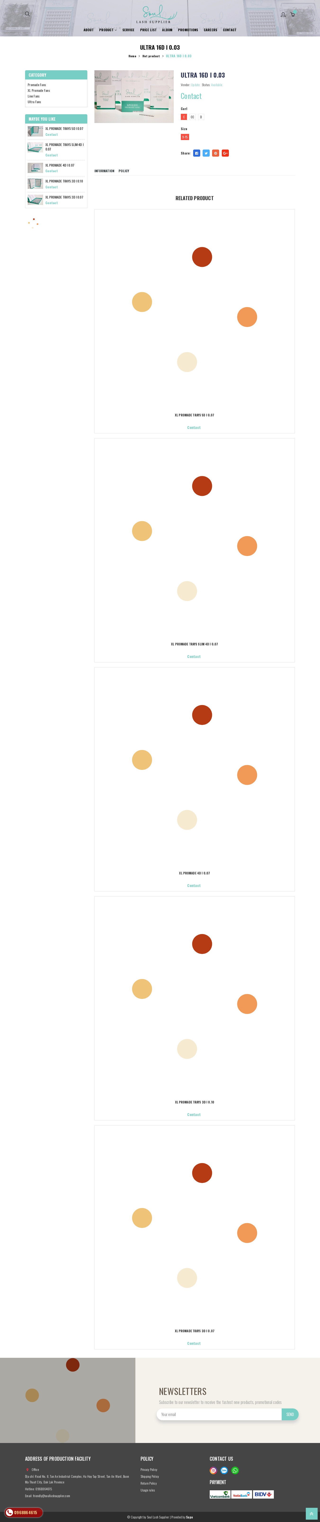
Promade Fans (37, 84)
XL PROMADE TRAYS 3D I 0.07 (194, 1331)
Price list (148, 29)
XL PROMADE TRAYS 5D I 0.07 (194, 415)
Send (290, 1414)
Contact (230, 29)
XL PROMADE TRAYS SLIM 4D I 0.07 (194, 644)
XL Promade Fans (39, 90)
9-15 (185, 137)
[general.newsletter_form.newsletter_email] (228, 1414)
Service (128, 29)
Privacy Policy (149, 1469)
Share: (186, 152)
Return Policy (149, 1483)
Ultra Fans (34, 101)
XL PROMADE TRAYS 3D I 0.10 (195, 1102)
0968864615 (44, 1488)
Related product (194, 197)
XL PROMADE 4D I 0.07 (194, 873)
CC (192, 117)
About (89, 29)
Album (167, 29)
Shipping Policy (150, 1476)
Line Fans (34, 95)
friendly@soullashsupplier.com (51, 1495)
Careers (211, 29)
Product (108, 29)
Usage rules (148, 1489)
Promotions (188, 29)
